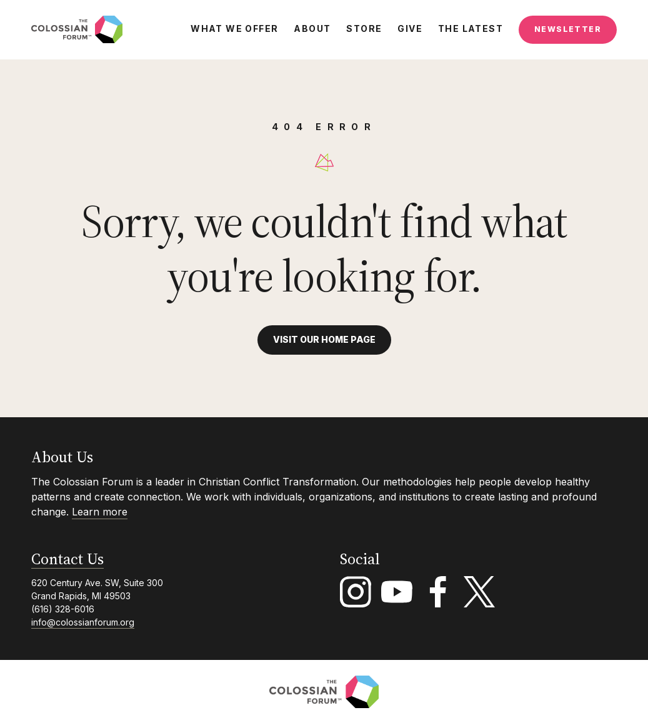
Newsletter (567, 29)
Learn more (99, 511)
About (312, 28)
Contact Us (67, 559)
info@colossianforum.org (82, 622)
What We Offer (234, 28)
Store (364, 28)
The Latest (470, 28)
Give (409, 28)
